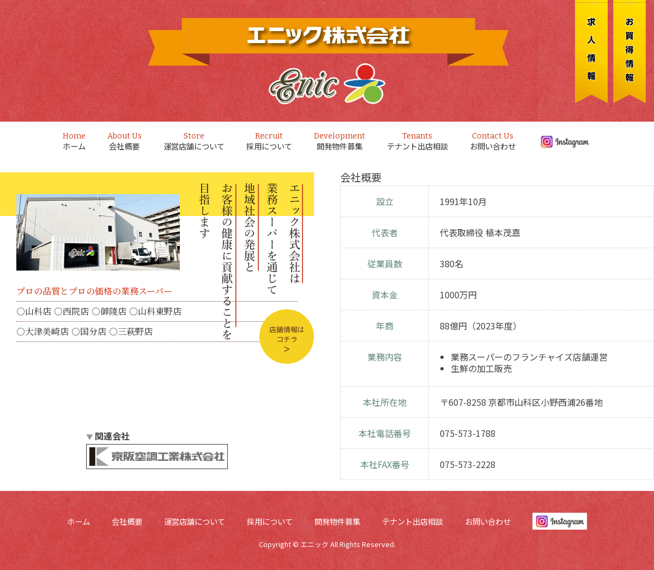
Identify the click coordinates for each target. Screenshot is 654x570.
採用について (269, 142)
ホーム (74, 142)
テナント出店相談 (417, 142)
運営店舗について (194, 142)
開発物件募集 (339, 142)
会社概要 (124, 142)
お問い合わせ (493, 142)
